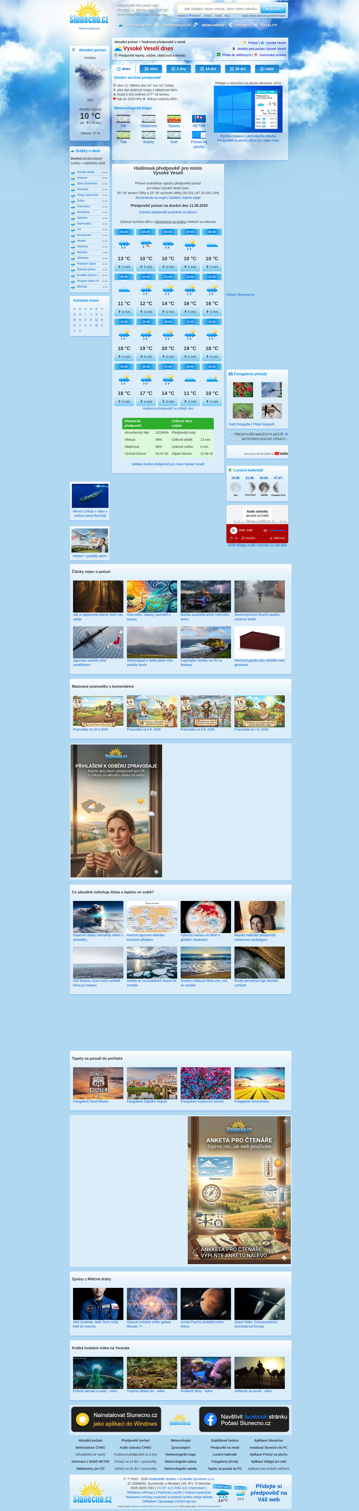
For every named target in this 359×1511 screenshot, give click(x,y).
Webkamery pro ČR (90, 1468)
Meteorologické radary (181, 1461)
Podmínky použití (170, 1492)
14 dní (208, 69)
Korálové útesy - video (196, 1391)
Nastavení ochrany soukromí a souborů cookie (159, 1497)
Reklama (133, 1492)
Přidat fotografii (264, 424)
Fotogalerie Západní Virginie (147, 1101)
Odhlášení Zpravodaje (158, 1501)
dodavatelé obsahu (162, 1479)
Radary (243, 25)
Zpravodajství (176, 25)
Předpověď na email (224, 1447)
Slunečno (195, 16)
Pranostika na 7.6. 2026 (251, 729)
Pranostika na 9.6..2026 (144, 729)
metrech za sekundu (201, 222)
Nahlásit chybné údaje (185, 198)
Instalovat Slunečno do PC (269, 1447)
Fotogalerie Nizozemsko (251, 1101)
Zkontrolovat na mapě (151, 198)
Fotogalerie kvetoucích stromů (202, 1101)
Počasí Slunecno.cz (240, 294)
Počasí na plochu (199, 142)
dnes (124, 69)
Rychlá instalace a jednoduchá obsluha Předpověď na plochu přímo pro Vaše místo (248, 136)
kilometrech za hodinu (170, 222)
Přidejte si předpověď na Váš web (268, 1493)
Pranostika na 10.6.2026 (90, 729)
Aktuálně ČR (138, 25)
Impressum (197, 1488)
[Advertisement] (89, 408)
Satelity (269, 25)
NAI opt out (172, 1506)
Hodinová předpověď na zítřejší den (168, 408)
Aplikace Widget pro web (268, 1461)
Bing (225, 16)
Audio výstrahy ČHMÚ (135, 1447)
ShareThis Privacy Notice (209, 1506)
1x (236, 538)
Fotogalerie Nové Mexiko (91, 1101)
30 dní (238, 69)
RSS (177, 1488)
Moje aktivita (203, 1497)
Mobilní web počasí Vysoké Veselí (261, 49)
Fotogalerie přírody (224, 1461)
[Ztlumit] (265, 530)
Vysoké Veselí (276, 43)
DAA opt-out (159, 1506)
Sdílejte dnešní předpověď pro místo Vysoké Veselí (168, 464)
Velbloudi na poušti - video (253, 1391)
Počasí (253, 43)
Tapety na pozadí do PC (225, 1468)
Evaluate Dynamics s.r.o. (197, 1479)
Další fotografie (239, 424)
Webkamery (213, 25)
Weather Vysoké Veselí (141, 1506)
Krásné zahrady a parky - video (95, 1391)
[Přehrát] (233, 530)
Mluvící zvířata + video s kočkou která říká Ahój (90, 511)
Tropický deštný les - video (146, 1391)
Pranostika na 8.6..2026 (198, 729)
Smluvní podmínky (198, 1492)
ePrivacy (149, 1492)
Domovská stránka (272, 55)
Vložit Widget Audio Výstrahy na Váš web (257, 545)
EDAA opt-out (186, 1501)
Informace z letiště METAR (90, 1461)
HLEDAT (273, 9)
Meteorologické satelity (180, 1468)
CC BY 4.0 (164, 1488)
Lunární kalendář (225, 1454)
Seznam (206, 16)
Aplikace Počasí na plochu (268, 1454)
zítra (150, 69)
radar (267, 69)
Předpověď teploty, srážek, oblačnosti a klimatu (152, 55)
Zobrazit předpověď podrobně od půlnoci (168, 212)
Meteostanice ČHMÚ (90, 1447)
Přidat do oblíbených (237, 55)
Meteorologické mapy (181, 1454)
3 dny (178, 69)
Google (217, 16)
